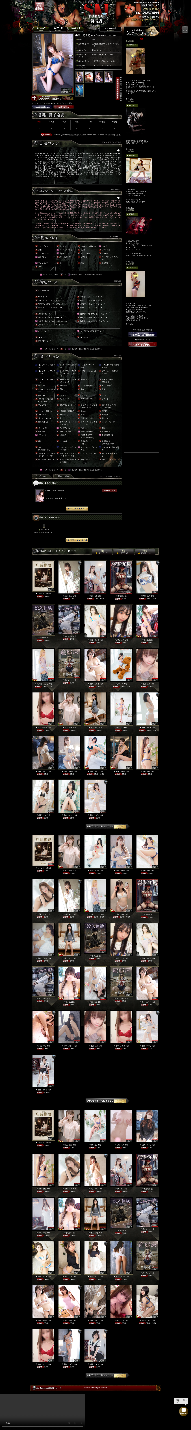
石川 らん (120, 1145)
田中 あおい (42, 771)
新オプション (69, 636)
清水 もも (120, 914)
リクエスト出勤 (43, 594)
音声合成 (43, 638)
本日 (102, 552)
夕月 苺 (120, 684)
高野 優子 (146, 771)
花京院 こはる (42, 684)
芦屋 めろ (146, 596)
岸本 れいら (68, 815)
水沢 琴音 (42, 1046)
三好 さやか (68, 771)
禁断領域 (121, 596)
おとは (146, 640)
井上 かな (94, 728)
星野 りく (42, 815)
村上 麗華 (68, 728)
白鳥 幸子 (42, 1233)
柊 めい (120, 728)
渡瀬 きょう (94, 1276)
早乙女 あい (146, 1320)
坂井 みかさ (94, 684)
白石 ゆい (68, 596)
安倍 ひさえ (94, 640)
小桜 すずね (94, 815)
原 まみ (94, 596)
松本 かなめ (42, 728)
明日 (123, 552)
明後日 (144, 552)
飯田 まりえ (146, 728)
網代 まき (120, 640)
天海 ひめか (120, 771)
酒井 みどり (94, 771)
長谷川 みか (42, 958)
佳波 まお (146, 684)
